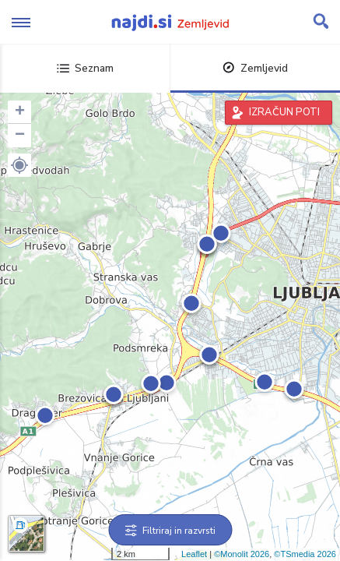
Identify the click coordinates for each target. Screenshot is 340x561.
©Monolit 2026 (241, 554)
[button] (19, 165)
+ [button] (20, 112)
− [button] (20, 135)
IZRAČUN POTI (284, 112)
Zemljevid (255, 68)
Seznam (85, 68)
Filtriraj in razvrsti (170, 530)
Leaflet (194, 554)
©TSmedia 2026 (305, 554)
